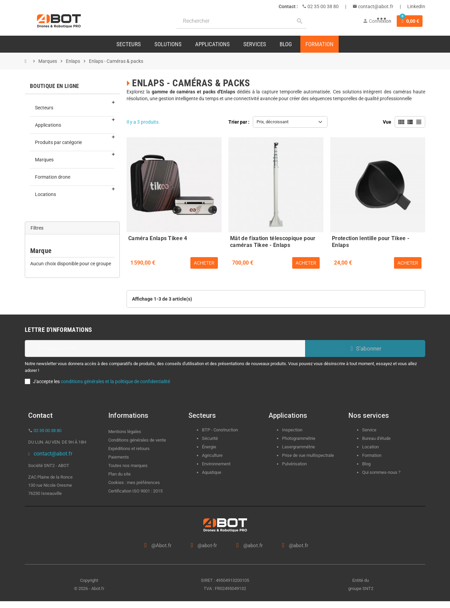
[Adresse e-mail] (165, 348)
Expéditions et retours (129, 448)
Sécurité (210, 438)
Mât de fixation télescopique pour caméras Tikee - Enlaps (273, 241)
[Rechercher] (241, 21)
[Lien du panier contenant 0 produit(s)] (410, 21)
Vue (387, 122)
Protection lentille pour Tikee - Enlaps (370, 241)
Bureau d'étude (376, 438)
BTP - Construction (220, 429)
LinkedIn (416, 6)
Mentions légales (124, 431)
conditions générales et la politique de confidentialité (115, 381)
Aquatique (211, 472)
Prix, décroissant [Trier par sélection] (272, 121)
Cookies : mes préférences (134, 482)
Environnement (216, 463)
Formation (371, 455)
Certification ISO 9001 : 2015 (135, 491)
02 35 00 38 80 (322, 6)
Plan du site (119, 474)
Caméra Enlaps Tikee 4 (157, 238)
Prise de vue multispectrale (308, 455)
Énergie (209, 446)
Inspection (292, 429)
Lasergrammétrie (298, 446)
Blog (366, 463)
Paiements (118, 457)
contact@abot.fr (375, 6)
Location (370, 446)
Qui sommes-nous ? (381, 472)
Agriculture (212, 455)
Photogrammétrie (298, 438)
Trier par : (238, 122)
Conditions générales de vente (137, 440)
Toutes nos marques (128, 465)
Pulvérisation (294, 463)
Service (369, 429)
